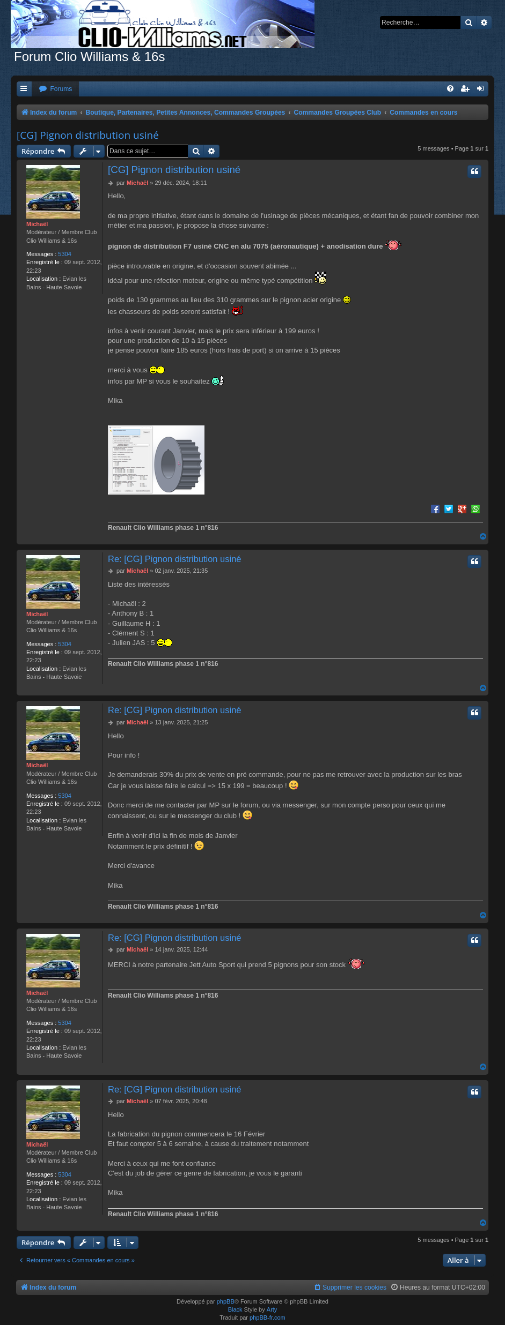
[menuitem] (55, 89)
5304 (64, 254)
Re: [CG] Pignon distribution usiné (174, 559)
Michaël (37, 224)
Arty (272, 1309)
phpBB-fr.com (268, 1317)
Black (235, 1309)
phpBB (226, 1301)
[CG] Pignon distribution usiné (88, 135)
